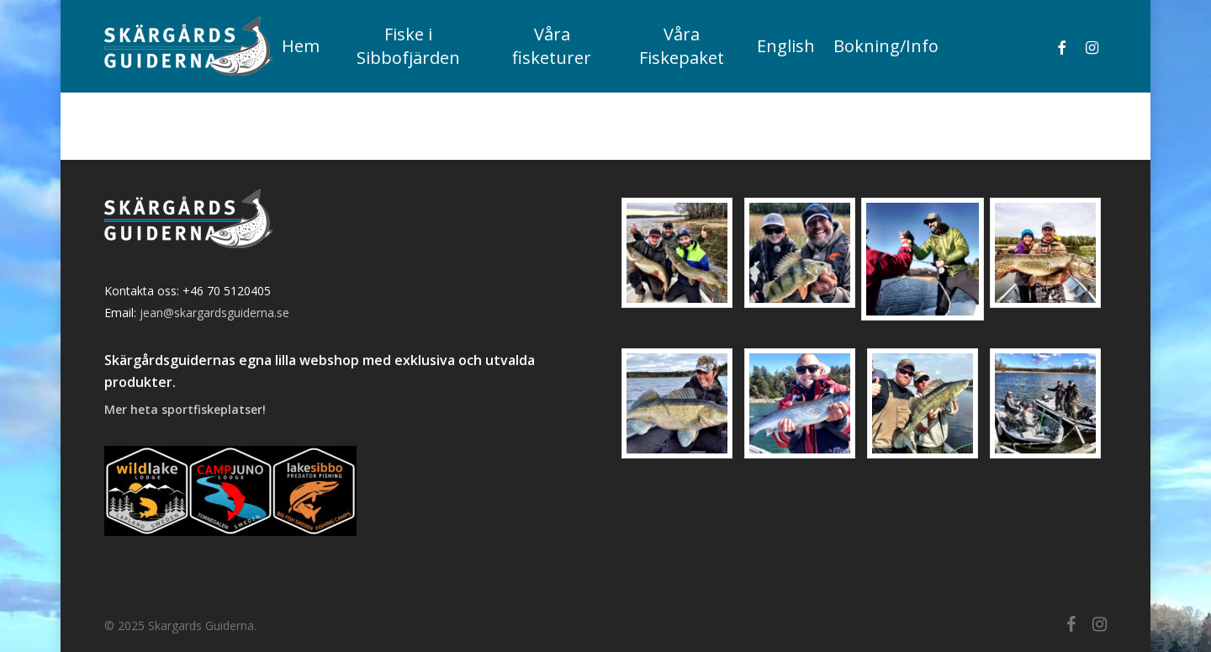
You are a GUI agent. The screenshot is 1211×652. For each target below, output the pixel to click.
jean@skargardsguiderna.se (214, 313)
